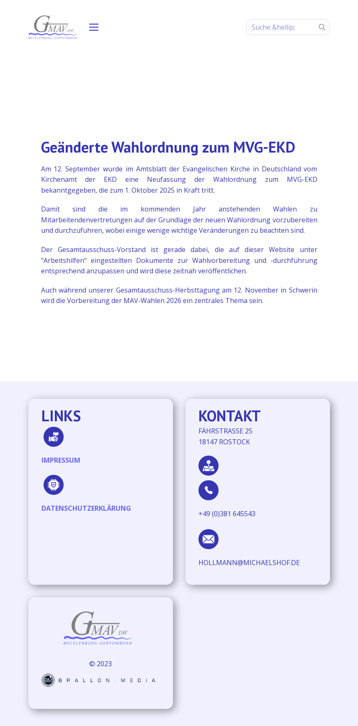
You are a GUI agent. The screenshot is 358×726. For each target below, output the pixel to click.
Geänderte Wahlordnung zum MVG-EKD (168, 147)
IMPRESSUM (60, 460)
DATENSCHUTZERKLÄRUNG (86, 508)
